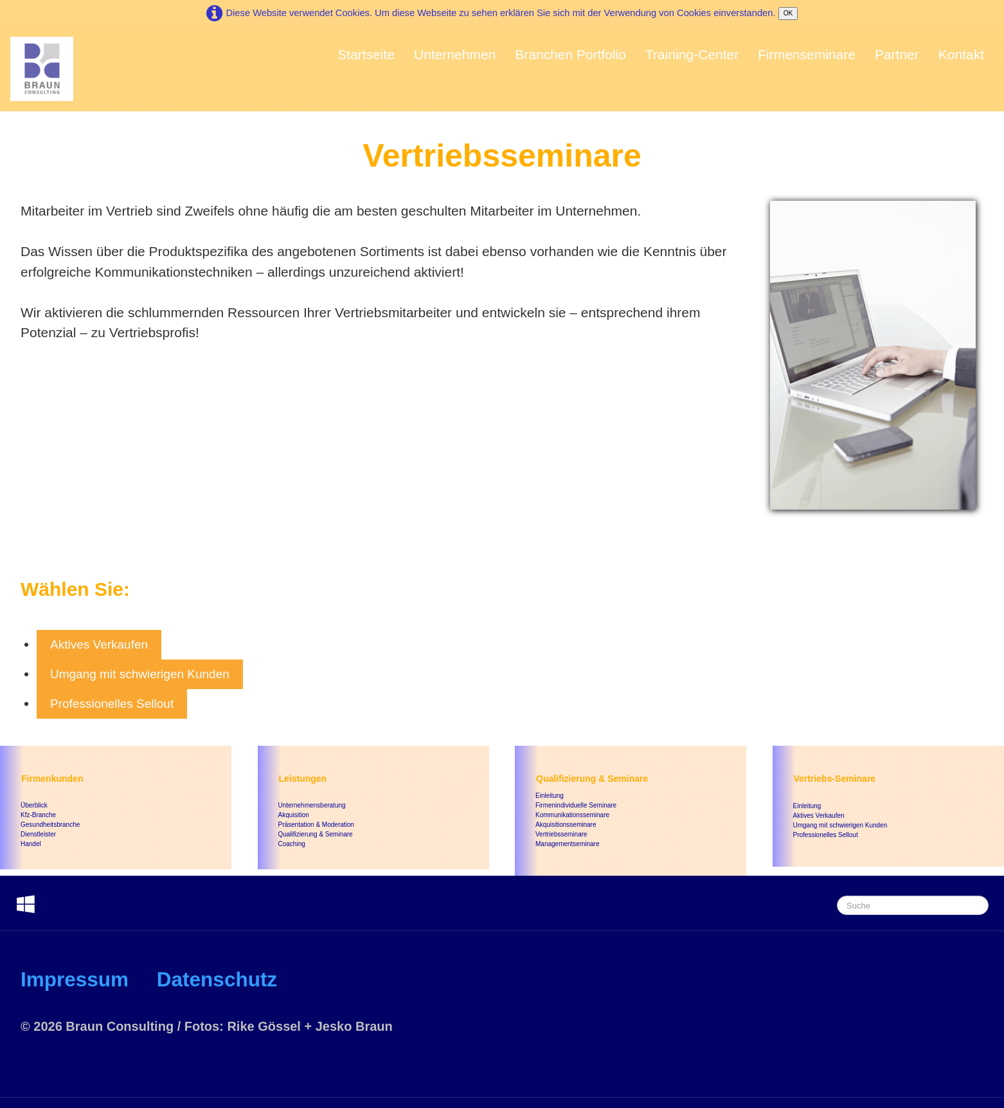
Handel (31, 843)
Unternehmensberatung (312, 805)
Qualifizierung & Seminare (315, 834)
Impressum (75, 979)
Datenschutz (217, 979)
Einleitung (549, 795)
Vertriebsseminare (561, 834)
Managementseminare (567, 843)
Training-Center (692, 54)
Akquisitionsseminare (565, 824)
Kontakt (961, 54)
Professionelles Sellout (112, 703)
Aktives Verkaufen (99, 644)
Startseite (366, 54)
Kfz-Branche (38, 814)
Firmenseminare (807, 54)
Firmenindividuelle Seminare (575, 805)
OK (788, 13)
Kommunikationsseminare (572, 814)
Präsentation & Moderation (316, 824)
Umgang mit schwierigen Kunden (139, 674)
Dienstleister (38, 834)
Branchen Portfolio (570, 54)
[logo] (41, 69)
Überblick (34, 805)
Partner (897, 54)
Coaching (291, 843)
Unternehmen (455, 54)
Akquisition (293, 814)
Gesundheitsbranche (50, 824)
